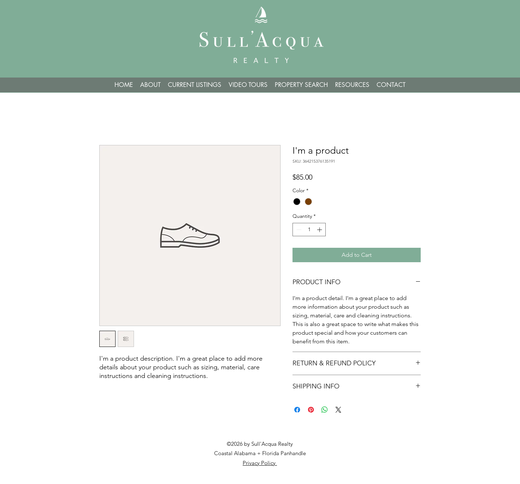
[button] (301, 85)
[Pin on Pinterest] (311, 409)
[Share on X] (338, 409)
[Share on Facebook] (297, 409)
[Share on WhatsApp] (324, 409)
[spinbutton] (309, 229)
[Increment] (320, 229)
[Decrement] (298, 229)
